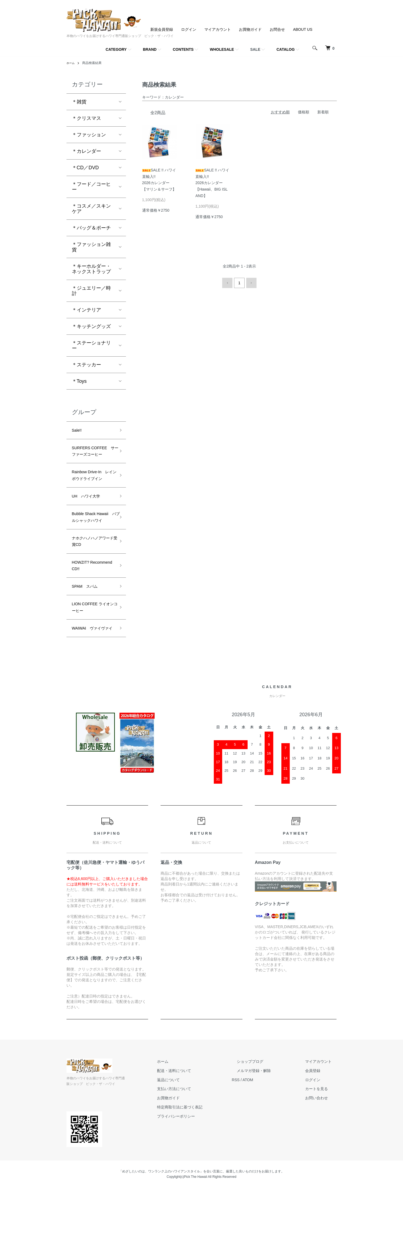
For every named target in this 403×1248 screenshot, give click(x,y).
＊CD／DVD (85, 167)
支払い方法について (199, 1149)
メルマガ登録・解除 (269, 1131)
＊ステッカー (86, 364)
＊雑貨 (79, 101)
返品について (193, 1140)
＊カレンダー (86, 151)
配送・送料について (199, 1131)
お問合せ (277, 29)
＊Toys (79, 381)
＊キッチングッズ (91, 326)
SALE (255, 49)
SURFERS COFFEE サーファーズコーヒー (91, 458)
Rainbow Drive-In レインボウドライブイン (93, 494)
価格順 (303, 112)
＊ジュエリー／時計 (91, 290)
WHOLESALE (222, 49)
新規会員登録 (161, 29)
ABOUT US (302, 29)
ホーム (71, 63)
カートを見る (321, 1149)
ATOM (267, 1140)
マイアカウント (217, 29)
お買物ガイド (250, 29)
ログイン (188, 29)
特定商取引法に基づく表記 (205, 1167)
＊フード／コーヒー (91, 186)
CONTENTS (183, 49)
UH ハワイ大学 (90, 522)
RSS (256, 1140)
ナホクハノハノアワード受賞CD (91, 581)
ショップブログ (265, 1122)
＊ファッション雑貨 (91, 247)
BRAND (150, 49)
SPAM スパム (88, 632)
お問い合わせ (321, 1158)
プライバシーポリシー (201, 1176)
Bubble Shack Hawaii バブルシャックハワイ (91, 549)
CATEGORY (116, 49)
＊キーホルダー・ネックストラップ (91, 268)
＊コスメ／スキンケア (91, 208)
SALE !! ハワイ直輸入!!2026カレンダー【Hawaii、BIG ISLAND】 (212, 183)
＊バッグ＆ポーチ (91, 228)
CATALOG (286, 49)
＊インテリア (86, 310)
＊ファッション (89, 134)
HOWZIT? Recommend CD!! (91, 609)
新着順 (323, 112)
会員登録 (317, 1131)
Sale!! (78, 431)
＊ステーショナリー (91, 345)
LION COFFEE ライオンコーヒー (91, 656)
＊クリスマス (86, 118)
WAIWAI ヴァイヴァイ (93, 683)
